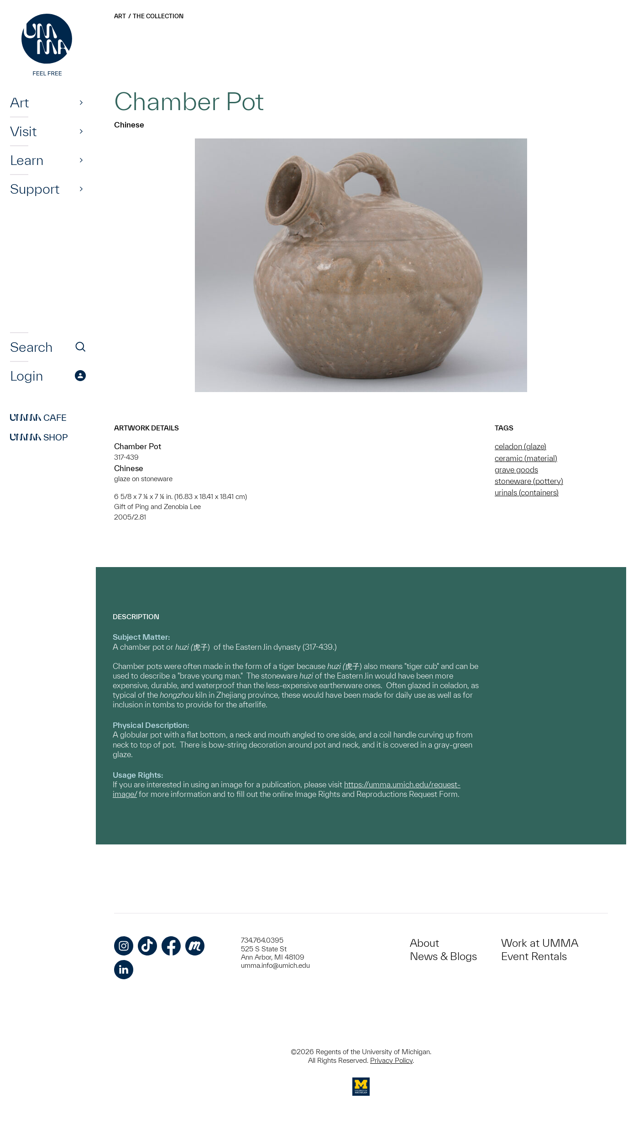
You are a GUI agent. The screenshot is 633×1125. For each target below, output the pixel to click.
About (424, 943)
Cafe (38, 418)
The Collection (158, 16)
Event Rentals (534, 956)
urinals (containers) (527, 492)
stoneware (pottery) (529, 481)
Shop (39, 437)
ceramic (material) (526, 458)
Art (19, 102)
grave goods (516, 469)
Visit (23, 131)
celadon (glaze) (520, 446)
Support (34, 188)
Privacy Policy (391, 1060)
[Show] (81, 102)
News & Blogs (443, 956)
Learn (26, 160)
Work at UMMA (539, 943)
